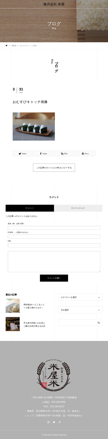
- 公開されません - (18, 232)
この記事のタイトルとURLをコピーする (54, 168)
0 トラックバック (78, 208)
